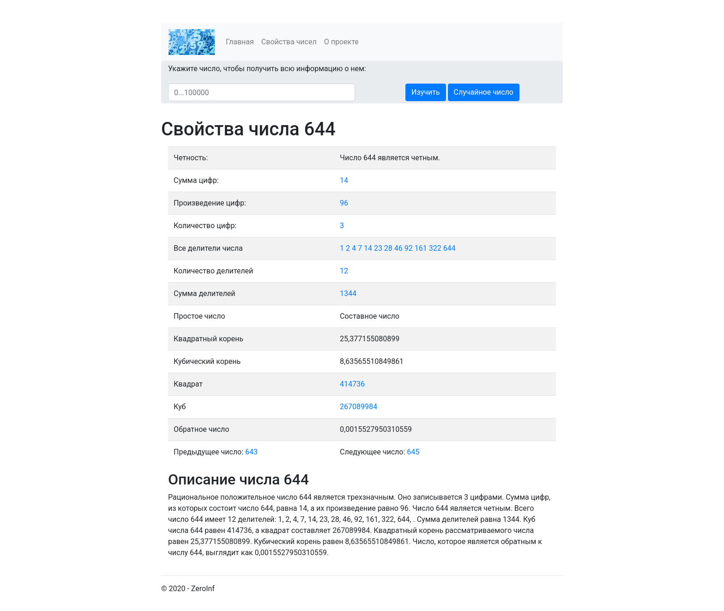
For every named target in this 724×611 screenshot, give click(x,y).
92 (408, 248)
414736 (352, 384)
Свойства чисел (289, 41)
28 (388, 248)
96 (344, 203)
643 (251, 452)
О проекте (341, 41)
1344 (348, 293)
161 (421, 248)
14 (344, 180)
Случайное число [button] (483, 92)
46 (398, 248)
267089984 (358, 406)
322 (435, 248)
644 (449, 248)
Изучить (425, 92)
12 (344, 270)
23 (378, 248)
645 (413, 452)
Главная (240, 41)
